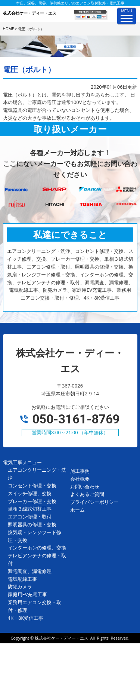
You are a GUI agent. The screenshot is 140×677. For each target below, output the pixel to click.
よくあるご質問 (87, 494)
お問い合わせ (84, 486)
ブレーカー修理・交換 (32, 501)
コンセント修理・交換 (32, 485)
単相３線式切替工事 (30, 508)
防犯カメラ (20, 586)
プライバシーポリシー (94, 502)
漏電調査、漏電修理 (30, 571)
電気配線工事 (22, 579)
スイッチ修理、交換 (30, 493)
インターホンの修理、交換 (37, 547)
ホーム (77, 509)
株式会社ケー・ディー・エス (61, 638)
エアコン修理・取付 (30, 516)
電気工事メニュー (22, 462)
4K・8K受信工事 (26, 618)
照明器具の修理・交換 (32, 524)
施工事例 (80, 471)
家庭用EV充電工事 (27, 594)
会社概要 (80, 478)
